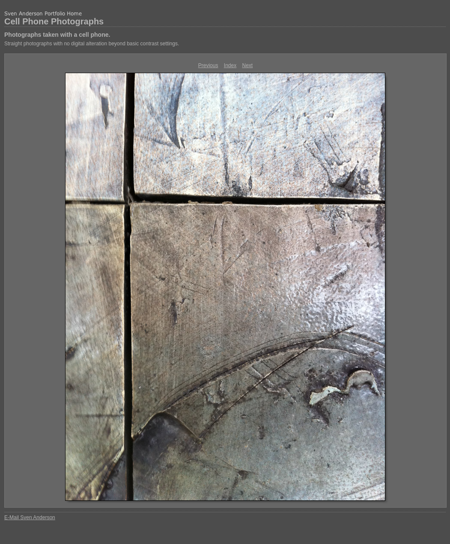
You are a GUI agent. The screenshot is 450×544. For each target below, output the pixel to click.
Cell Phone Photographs (54, 21)
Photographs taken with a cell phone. (57, 34)
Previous (208, 65)
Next (247, 65)
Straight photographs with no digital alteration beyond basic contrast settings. (91, 44)
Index (230, 65)
